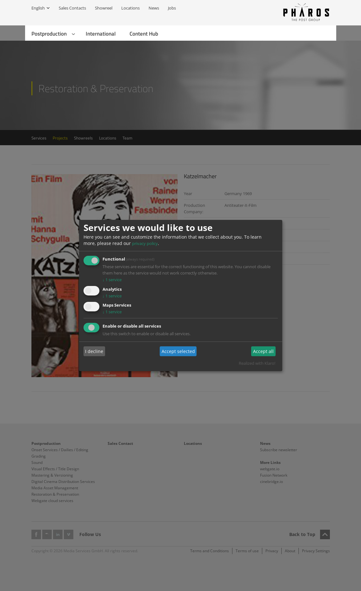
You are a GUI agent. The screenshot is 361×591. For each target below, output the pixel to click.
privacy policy (145, 243)
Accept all (263, 351)
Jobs (172, 8)
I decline (94, 351)
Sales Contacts (72, 8)
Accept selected (178, 351)
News (154, 8)
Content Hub (144, 34)
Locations (130, 8)
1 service (112, 279)
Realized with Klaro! (257, 363)
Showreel (103, 8)
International (101, 34)
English (38, 8)
